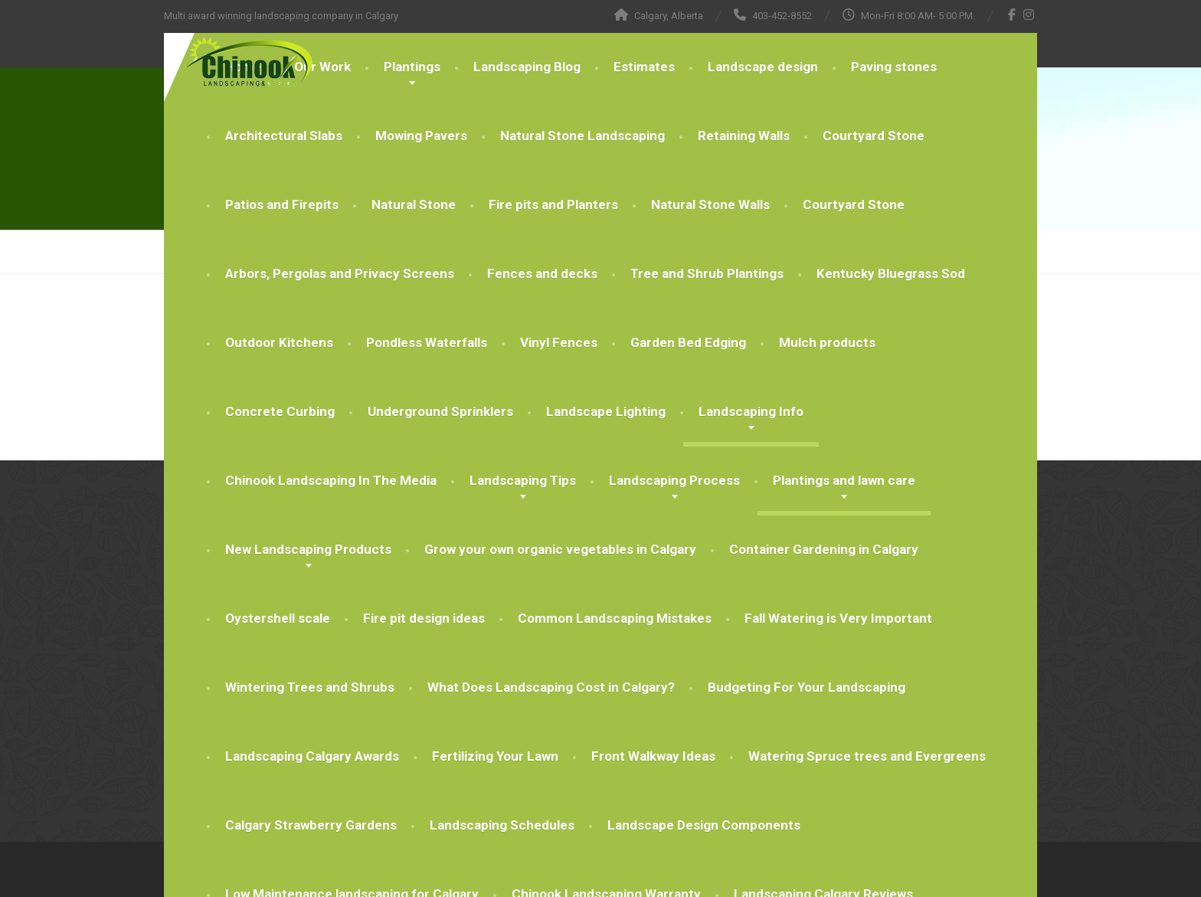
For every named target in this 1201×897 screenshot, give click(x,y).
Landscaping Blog (527, 66)
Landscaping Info (751, 411)
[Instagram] (1029, 14)
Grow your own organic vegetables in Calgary (560, 549)
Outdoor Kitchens (279, 342)
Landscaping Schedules (502, 825)
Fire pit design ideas (424, 618)
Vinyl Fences (558, 342)
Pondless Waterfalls (426, 342)
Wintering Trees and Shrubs (309, 687)
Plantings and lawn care (844, 480)
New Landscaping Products (308, 549)
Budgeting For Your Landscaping (806, 687)
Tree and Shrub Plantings (707, 273)
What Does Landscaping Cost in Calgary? (551, 687)
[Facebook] (1012, 14)
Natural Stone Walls (710, 204)
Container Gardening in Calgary (823, 549)
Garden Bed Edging (688, 342)
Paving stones (894, 66)
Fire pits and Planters (553, 204)
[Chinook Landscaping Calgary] (238, 62)
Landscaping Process (674, 480)
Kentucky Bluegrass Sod (890, 273)
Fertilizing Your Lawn (495, 756)
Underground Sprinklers (440, 411)
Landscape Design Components (703, 825)
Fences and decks (542, 273)
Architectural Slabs (283, 135)
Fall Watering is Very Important (838, 618)
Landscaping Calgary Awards (312, 756)
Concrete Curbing (280, 411)
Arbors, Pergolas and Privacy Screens (339, 273)
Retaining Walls (744, 135)
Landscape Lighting (606, 411)
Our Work (322, 66)
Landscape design (763, 66)
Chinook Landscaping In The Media (331, 480)
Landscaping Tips (523, 480)
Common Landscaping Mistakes (615, 618)
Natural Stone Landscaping (582, 135)
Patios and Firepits (282, 204)
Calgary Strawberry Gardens (311, 825)
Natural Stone (413, 204)
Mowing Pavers (421, 135)
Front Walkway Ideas (653, 756)
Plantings (412, 66)
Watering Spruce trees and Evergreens (867, 756)
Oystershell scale (277, 618)
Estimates (644, 66)
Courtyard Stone (873, 135)
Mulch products (827, 342)
